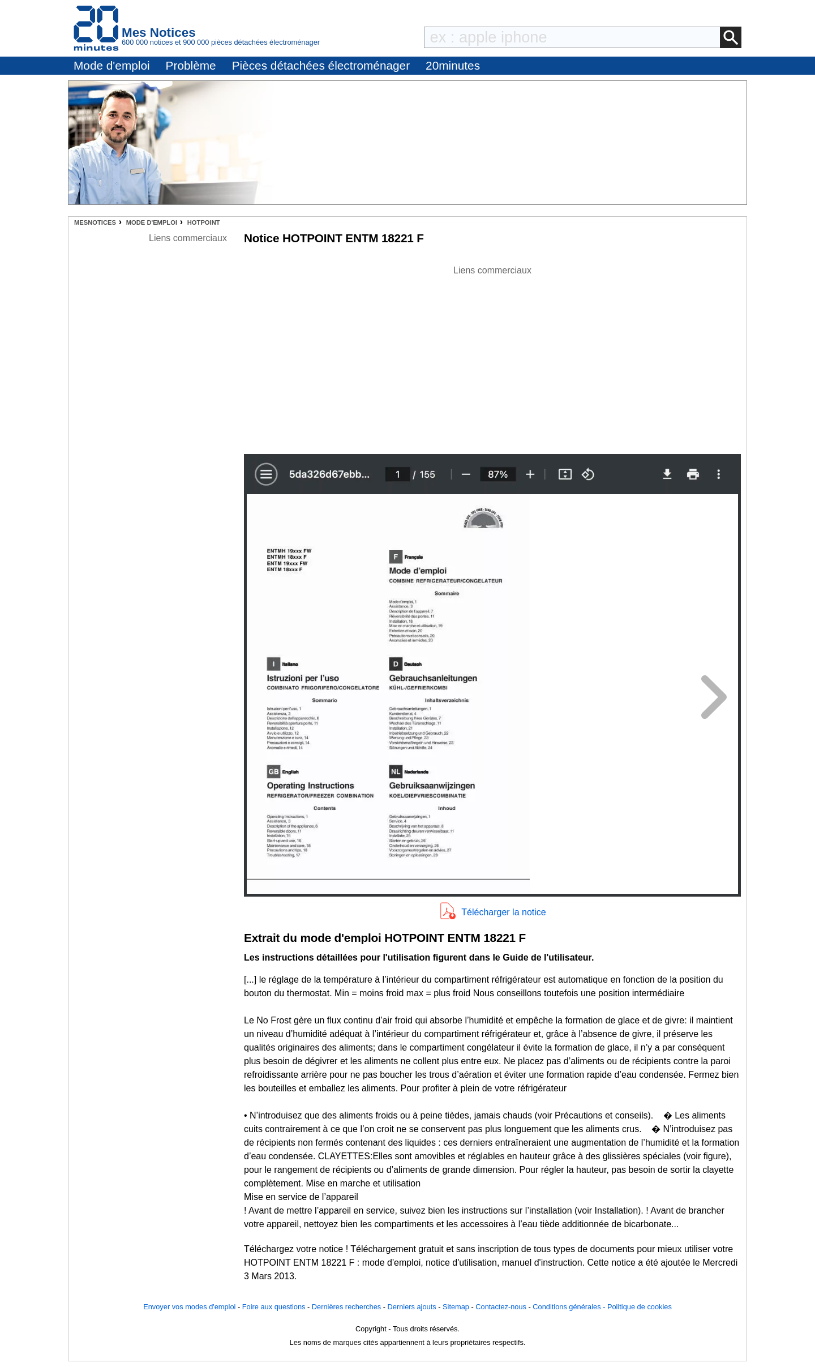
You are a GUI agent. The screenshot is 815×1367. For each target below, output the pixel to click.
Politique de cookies (639, 1306)
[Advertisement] (492, 356)
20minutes (453, 65)
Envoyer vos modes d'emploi (189, 1306)
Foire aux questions (274, 1306)
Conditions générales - (570, 1306)
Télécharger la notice (503, 912)
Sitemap (456, 1306)
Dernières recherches (346, 1306)
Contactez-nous (500, 1306)
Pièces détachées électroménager (321, 65)
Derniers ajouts (412, 1306)
